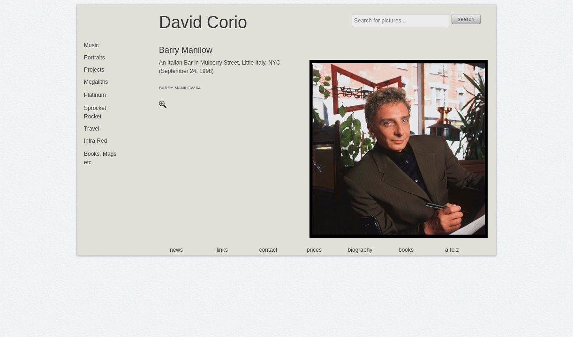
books (406, 250)
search (466, 19)
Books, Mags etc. (100, 158)
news (176, 250)
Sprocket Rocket (95, 112)
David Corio (203, 22)
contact (268, 250)
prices (314, 250)
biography (360, 250)
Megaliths (96, 82)
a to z (452, 250)
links (222, 250)
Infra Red (95, 141)
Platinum (95, 95)
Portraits (94, 57)
